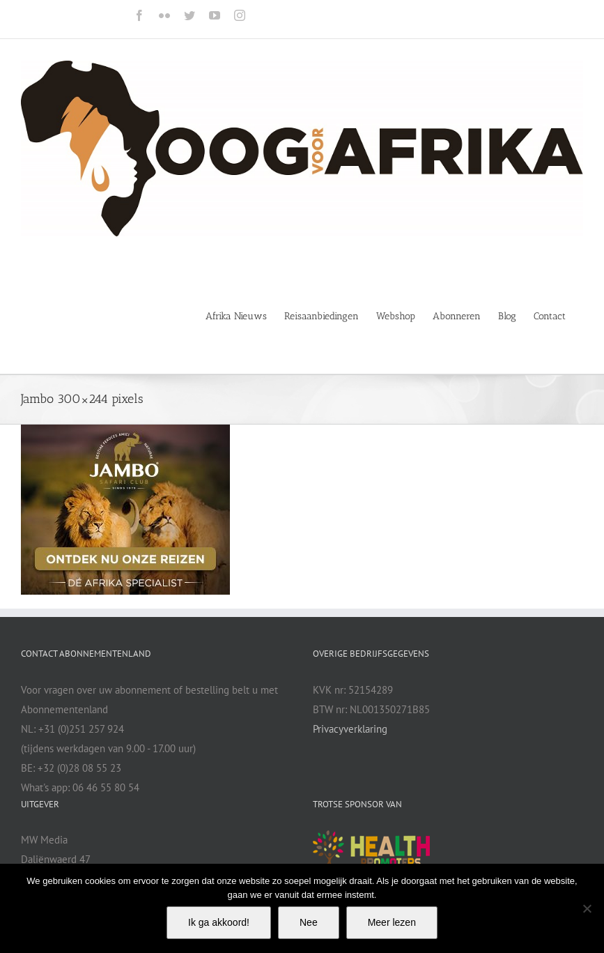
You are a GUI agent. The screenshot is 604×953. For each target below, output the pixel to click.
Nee (309, 922)
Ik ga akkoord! (218, 922)
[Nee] (587, 908)
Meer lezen (392, 922)
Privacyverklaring (350, 728)
